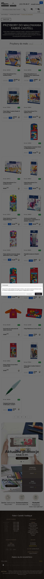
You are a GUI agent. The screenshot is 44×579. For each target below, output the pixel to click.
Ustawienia (29, 294)
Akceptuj (38, 294)
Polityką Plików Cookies (28, 290)
